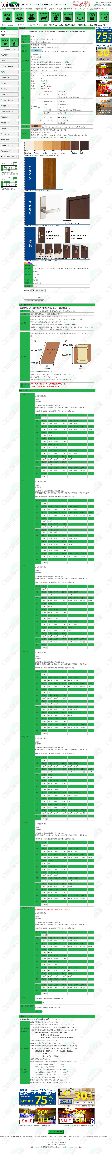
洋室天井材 (5, 77)
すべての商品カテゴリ (8, 49)
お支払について (53, 9)
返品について (77, 9)
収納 (3, 60)
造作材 (4, 106)
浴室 (3, 94)
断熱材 (4, 123)
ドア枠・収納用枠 (7, 66)
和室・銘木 (5, 140)
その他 (4, 134)
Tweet (39, 297)
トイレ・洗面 (6, 100)
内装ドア (3, 25)
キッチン (5, 83)
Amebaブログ (6, 145)
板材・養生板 (6, 111)
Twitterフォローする (8, 157)
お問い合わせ (87, 9)
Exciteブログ (6, 151)
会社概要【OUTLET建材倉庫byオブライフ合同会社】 (17, 9)
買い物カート (103, 9)
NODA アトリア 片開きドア (16, 25)
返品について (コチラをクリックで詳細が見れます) (48, 70)
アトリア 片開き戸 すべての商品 (37, 25)
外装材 (4, 128)
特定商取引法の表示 (41, 9)
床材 (3, 72)
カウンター (5, 89)
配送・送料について (65, 9)
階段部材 (5, 117)
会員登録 (95, 9)
